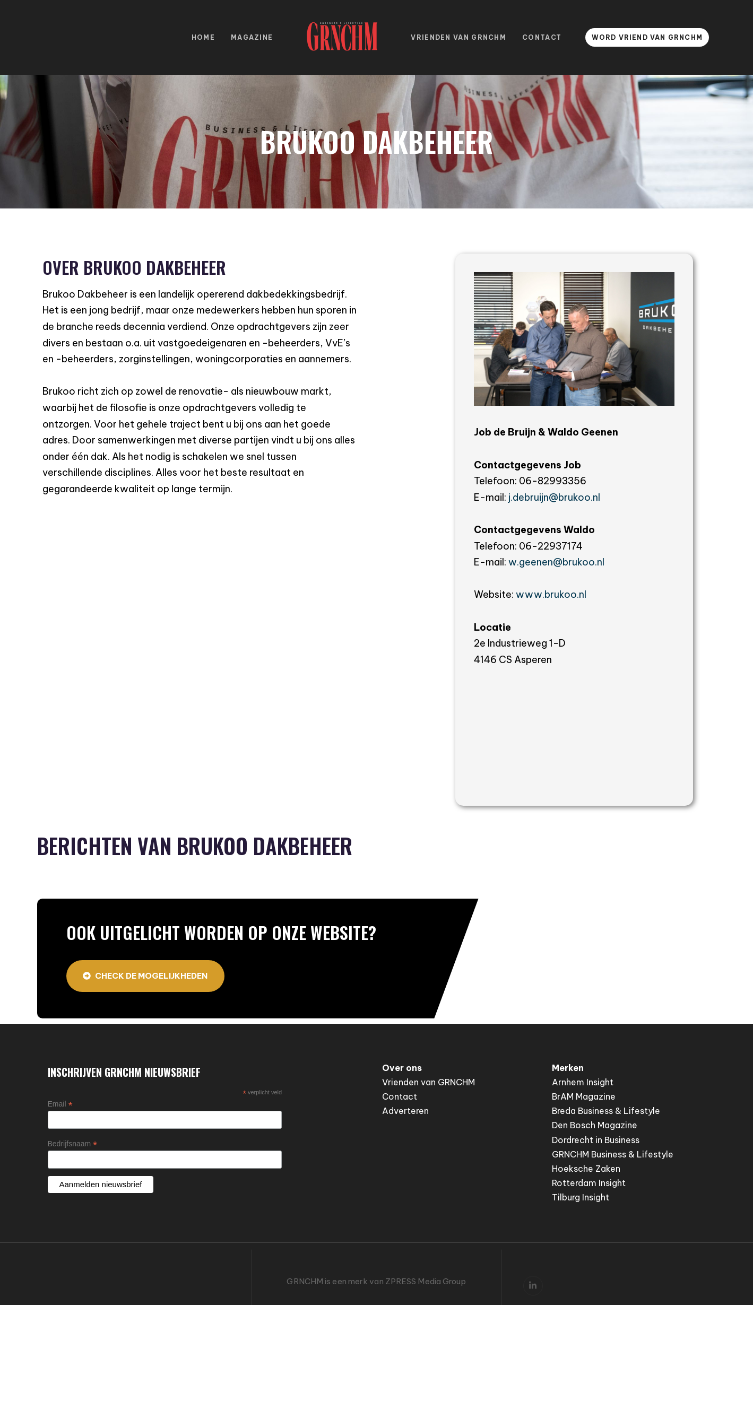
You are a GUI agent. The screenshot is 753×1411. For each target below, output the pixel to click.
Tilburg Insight (580, 1197)
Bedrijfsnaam (73, 1144)
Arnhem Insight (582, 1082)
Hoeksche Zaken (586, 1168)
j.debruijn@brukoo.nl (554, 497)
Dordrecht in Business (595, 1140)
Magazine (252, 37)
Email (60, 1104)
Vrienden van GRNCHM (458, 37)
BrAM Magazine (584, 1096)
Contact (541, 37)
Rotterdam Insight (589, 1183)
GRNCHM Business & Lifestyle (612, 1154)
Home (203, 37)
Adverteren (405, 1110)
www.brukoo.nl (551, 594)
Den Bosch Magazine (594, 1125)
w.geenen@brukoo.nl (556, 562)
